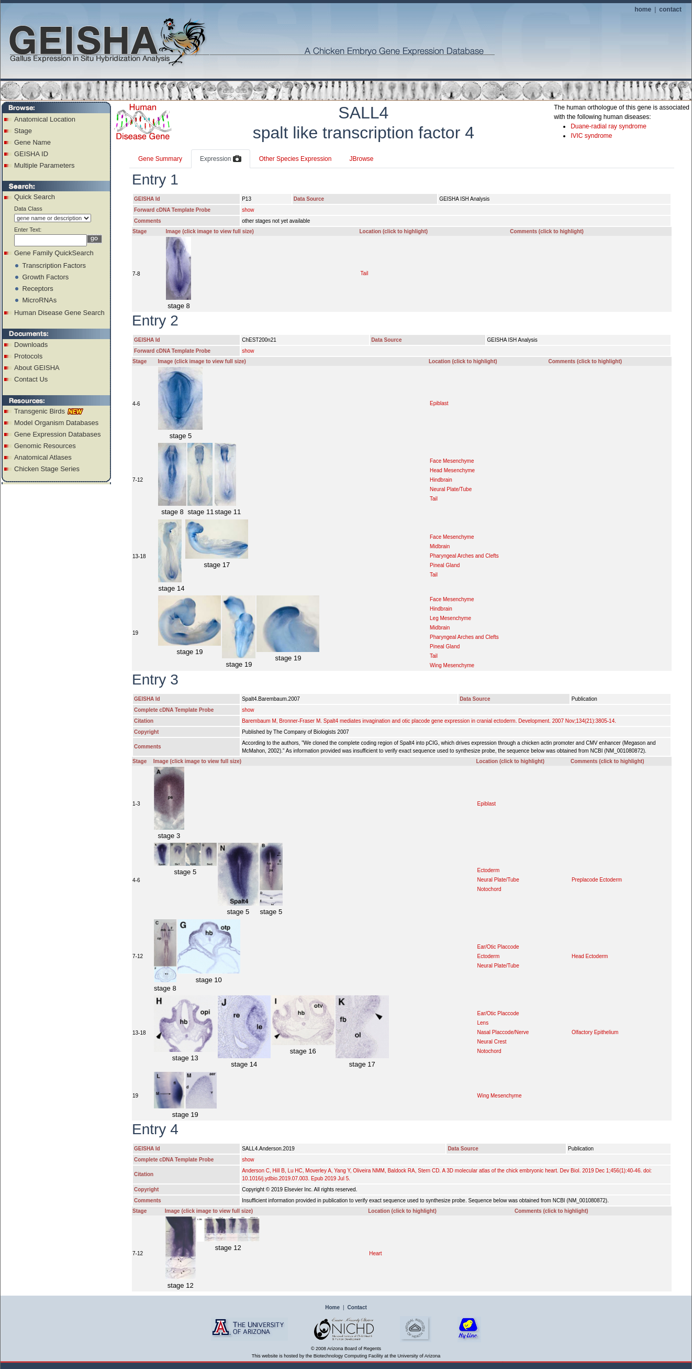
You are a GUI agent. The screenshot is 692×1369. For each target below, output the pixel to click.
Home (332, 1307)
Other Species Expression (295, 158)
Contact (357, 1307)
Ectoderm (488, 870)
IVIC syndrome (591, 135)
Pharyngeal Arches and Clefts (464, 556)
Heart (375, 1253)
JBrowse (361, 158)
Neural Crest (491, 1042)
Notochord (489, 889)
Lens (482, 1023)
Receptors (37, 288)
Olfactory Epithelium (595, 1032)
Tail (365, 273)
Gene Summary (160, 158)
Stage (23, 131)
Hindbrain (441, 480)
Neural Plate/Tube (451, 489)
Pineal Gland (445, 565)
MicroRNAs (39, 300)
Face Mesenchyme (452, 461)
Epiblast (439, 403)
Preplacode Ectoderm (597, 880)
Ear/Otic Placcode (498, 947)
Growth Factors (45, 277)
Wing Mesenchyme (452, 665)
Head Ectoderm (590, 956)
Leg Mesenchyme (450, 618)
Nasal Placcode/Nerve (503, 1032)
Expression (220, 159)
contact (670, 9)
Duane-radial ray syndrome (608, 126)
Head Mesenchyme (452, 470)
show (248, 210)
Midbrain (440, 546)
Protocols (28, 356)
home (642, 9)
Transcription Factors (54, 265)
